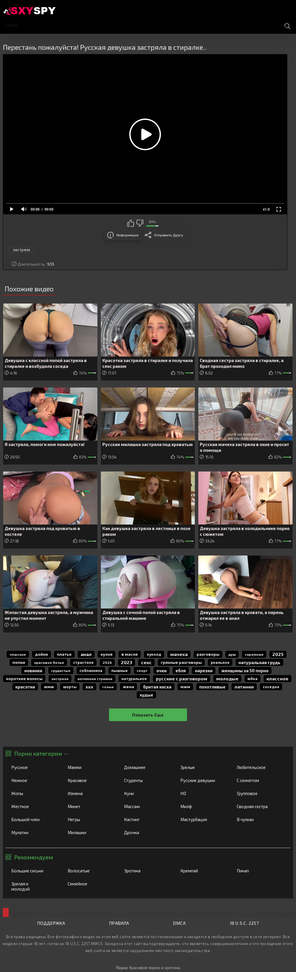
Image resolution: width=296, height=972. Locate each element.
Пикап (259, 870)
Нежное (33, 780)
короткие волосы (24, 678)
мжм (185, 686)
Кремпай (202, 870)
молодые (227, 678)
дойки (41, 654)
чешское (18, 654)
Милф (202, 806)
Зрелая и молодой (33, 886)
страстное (83, 662)
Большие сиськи (33, 870)
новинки (33, 670)
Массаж (146, 806)
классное (277, 678)
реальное (220, 662)
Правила (119, 923)
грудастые (61, 670)
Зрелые (202, 767)
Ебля (180, 670)
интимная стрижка (94, 679)
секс (146, 662)
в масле (129, 654)
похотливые (212, 686)
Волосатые (90, 870)
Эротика (146, 870)
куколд (154, 654)
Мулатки (33, 832)
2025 (278, 654)
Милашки (90, 832)
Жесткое (33, 806)
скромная (254, 654)
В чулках (259, 819)
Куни (146, 793)
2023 (126, 662)
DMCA (179, 923)
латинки (244, 686)
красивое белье (49, 662)
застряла (21, 249)
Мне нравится (130, 223)
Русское (33, 767)
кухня (106, 654)
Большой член (33, 819)
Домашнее (146, 767)
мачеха (179, 654)
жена (128, 686)
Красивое (90, 780)
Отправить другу (168, 235)
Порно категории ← (41, 753)
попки (18, 662)
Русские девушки (202, 780)
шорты (70, 686)
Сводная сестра (259, 806)
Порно (122, 967)
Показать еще (148, 714)
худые (146, 694)
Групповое (259, 793)
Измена (90, 793)
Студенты (146, 780)
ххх (89, 686)
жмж (49, 686)
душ (232, 654)
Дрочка (146, 832)
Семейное (90, 883)
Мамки (90, 767)
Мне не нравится (139, 223)
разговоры (208, 654)
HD (202, 793)
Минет (90, 806)
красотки (25, 686)
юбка (252, 678)
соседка (271, 686)
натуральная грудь (259, 662)
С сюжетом (259, 780)
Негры (90, 819)
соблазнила (90, 670)
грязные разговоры (181, 662)
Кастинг (146, 819)
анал (86, 654)
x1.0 (266, 209)
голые (108, 687)
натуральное (134, 678)
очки (161, 670)
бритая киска (157, 686)
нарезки (203, 670)
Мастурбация (202, 819)
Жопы (33, 793)
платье (64, 654)
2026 (107, 662)
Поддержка (51, 923)
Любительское (259, 767)
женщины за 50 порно (245, 670)
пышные (119, 670)
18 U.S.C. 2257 (244, 923)
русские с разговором (181, 678)
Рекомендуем (33, 857)
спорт (142, 670)
